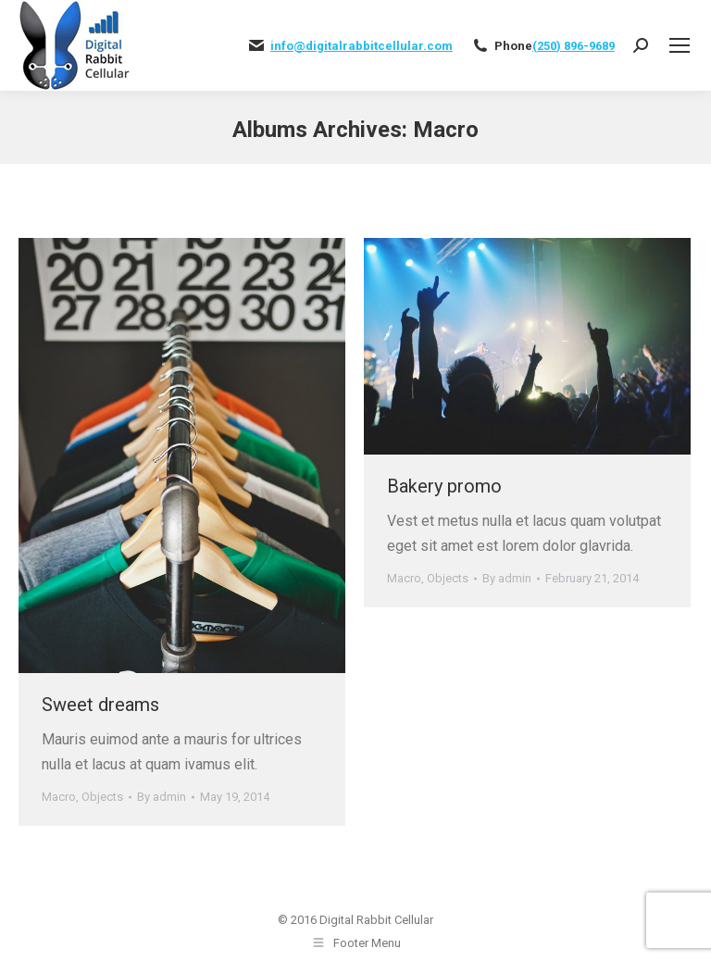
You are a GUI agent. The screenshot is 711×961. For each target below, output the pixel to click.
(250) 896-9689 (573, 46)
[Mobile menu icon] (679, 45)
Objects (102, 797)
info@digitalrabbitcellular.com (361, 46)
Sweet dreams (100, 704)
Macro (59, 797)
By (161, 797)
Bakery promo (444, 486)
